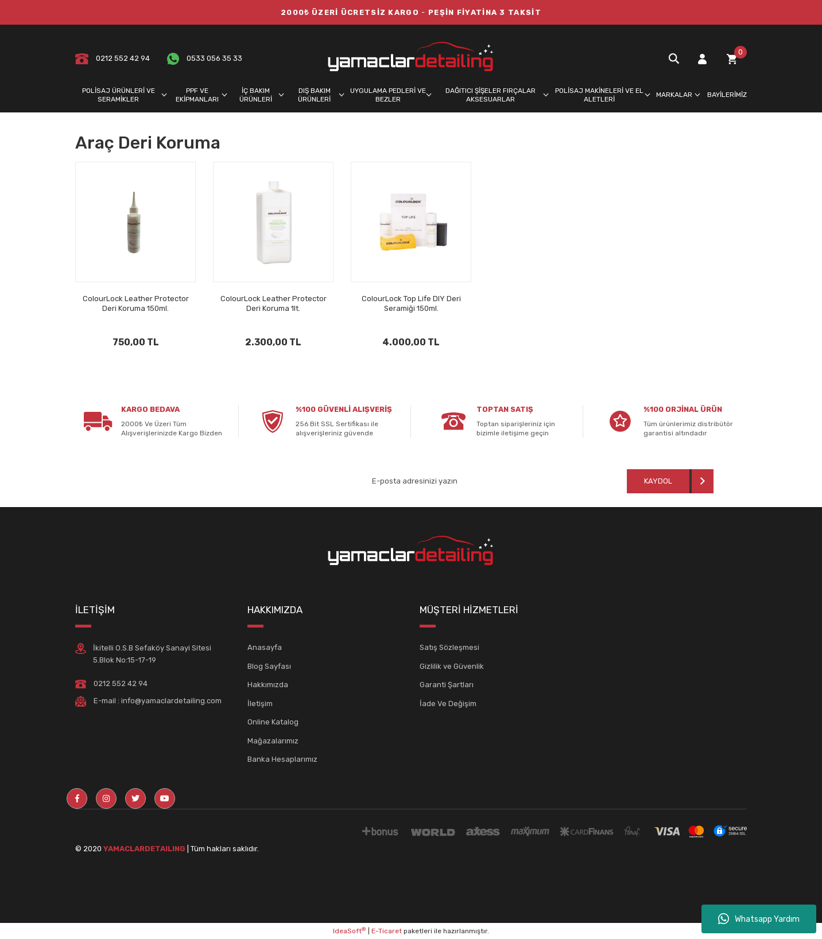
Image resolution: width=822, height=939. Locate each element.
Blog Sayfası (269, 666)
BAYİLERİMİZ (727, 95)
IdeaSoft (349, 931)
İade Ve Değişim (448, 703)
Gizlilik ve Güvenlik (452, 666)
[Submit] (670, 481)
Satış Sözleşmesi (449, 647)
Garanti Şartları (447, 684)
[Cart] (732, 58)
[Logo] (411, 58)
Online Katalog (272, 722)
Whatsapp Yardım (759, 919)
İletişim (260, 703)
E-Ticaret (386, 931)
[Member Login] (702, 58)
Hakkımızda (267, 684)
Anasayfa (264, 647)
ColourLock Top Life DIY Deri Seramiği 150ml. (411, 303)
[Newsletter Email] (456, 481)
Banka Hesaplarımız (282, 759)
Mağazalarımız (272, 741)
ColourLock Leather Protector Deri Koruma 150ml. (136, 303)
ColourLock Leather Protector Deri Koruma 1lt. (273, 303)
